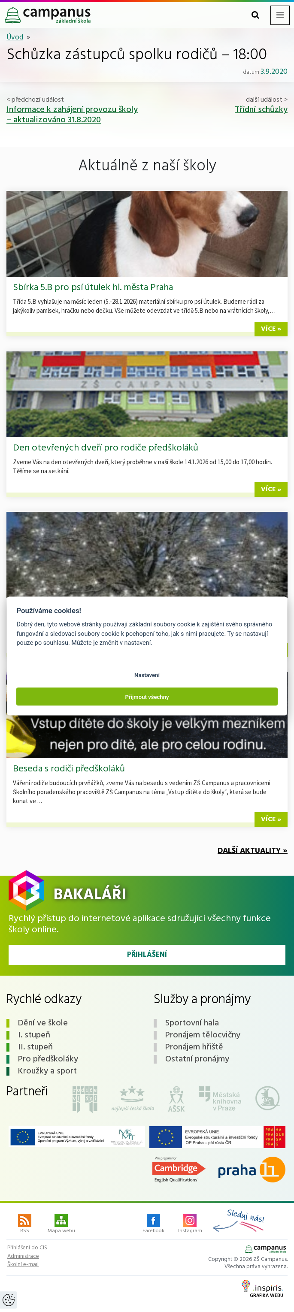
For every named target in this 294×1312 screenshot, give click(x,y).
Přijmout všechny (147, 696)
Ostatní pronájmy (197, 1059)
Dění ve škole (43, 1023)
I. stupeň (34, 1035)
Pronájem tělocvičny (202, 1035)
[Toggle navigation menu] (280, 15)
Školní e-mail (23, 1265)
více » (271, 329)
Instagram (190, 1224)
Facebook (153, 1224)
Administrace (23, 1256)
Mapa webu (61, 1224)
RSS (24, 1224)
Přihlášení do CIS (27, 1248)
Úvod (14, 37)
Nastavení (147, 675)
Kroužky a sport (47, 1071)
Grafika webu (262, 1290)
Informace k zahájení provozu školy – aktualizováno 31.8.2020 (72, 115)
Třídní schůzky (261, 110)
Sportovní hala (192, 1023)
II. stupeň (35, 1047)
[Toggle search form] (255, 15)
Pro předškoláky (48, 1059)
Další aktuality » (253, 851)
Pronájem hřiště (194, 1047)
